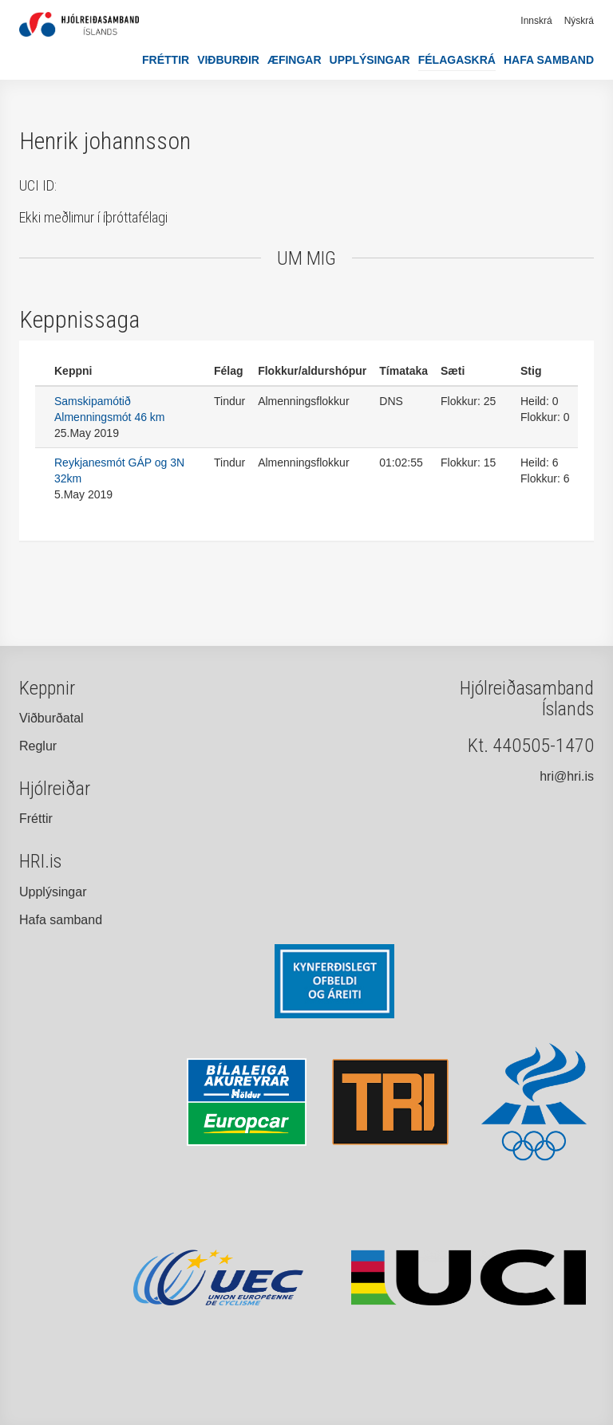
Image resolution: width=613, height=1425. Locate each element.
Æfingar (294, 59)
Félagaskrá (457, 59)
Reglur (38, 746)
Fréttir (165, 59)
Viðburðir (228, 59)
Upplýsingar (370, 59)
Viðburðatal (51, 718)
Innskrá (536, 20)
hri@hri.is (567, 776)
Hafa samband (549, 59)
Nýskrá (579, 20)
